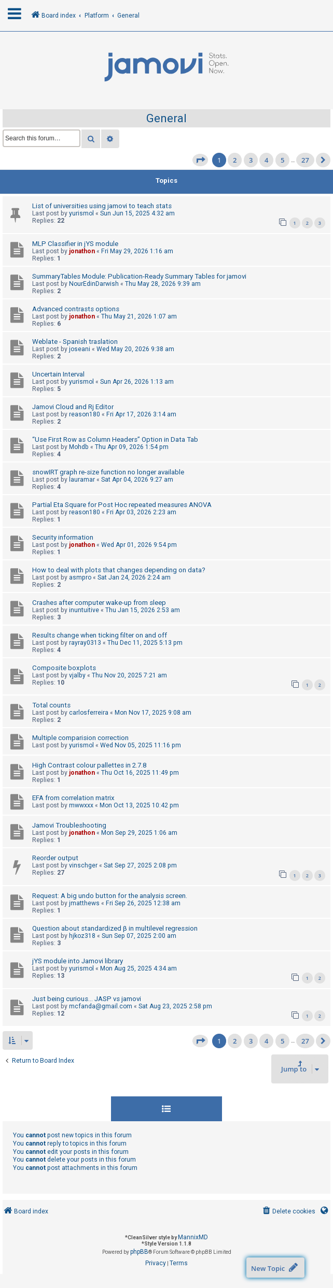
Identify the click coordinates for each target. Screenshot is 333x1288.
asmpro (80, 577)
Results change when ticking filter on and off (99, 635)
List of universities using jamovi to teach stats (102, 206)
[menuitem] (288, 1212)
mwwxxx (81, 805)
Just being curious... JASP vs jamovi (86, 999)
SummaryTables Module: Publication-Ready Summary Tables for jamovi (139, 276)
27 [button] (305, 160)
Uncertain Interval (58, 374)
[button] (200, 160)
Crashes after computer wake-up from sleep (99, 602)
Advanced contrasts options (75, 309)
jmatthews (84, 903)
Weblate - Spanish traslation (75, 341)
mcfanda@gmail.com (100, 1006)
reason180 (84, 414)
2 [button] (235, 160)
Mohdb (79, 447)
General (166, 118)
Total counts (51, 705)
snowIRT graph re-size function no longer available (108, 472)
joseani (79, 349)
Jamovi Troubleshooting (69, 825)
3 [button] (251, 160)
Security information (62, 537)
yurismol (81, 213)
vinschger (83, 865)
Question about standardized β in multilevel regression (115, 928)
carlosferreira (88, 712)
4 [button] (266, 160)
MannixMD (193, 1237)
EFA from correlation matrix (73, 798)
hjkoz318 (82, 935)
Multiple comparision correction (80, 738)
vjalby (77, 675)
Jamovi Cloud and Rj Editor (73, 407)
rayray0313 (85, 642)
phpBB (139, 1251)
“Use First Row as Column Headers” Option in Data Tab (115, 439)
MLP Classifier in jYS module (75, 244)
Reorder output (55, 858)
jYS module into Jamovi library (77, 961)
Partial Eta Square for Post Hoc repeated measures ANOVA (122, 505)
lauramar (82, 479)
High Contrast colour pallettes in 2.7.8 (89, 765)
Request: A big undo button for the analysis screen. (109, 896)
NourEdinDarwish (94, 283)
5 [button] (282, 160)
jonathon (82, 251)
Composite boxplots (64, 668)
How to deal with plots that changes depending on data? (118, 570)
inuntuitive (84, 610)
